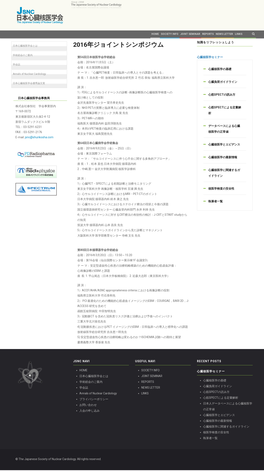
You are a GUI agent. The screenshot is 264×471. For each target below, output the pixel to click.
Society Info (129, 34)
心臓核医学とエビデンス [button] (224, 145)
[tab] (224, 70)
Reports (176, 34)
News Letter (203, 34)
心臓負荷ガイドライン (217, 386)
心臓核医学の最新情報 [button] (222, 158)
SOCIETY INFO (150, 371)
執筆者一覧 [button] (215, 202)
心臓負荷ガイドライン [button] (222, 82)
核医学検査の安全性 (216, 433)
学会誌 (16, 65)
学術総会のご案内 (23, 55)
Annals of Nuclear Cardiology (29, 74)
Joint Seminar (155, 34)
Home (100, 34)
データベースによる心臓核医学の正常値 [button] (224, 129)
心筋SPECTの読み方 (216, 392)
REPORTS (147, 382)
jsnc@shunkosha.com (39, 138)
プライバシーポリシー (93, 400)
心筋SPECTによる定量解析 (220, 398)
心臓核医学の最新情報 (217, 421)
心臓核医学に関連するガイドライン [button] (224, 173)
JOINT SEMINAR (151, 376)
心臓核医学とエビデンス (219, 415)
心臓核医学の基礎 (214, 381)
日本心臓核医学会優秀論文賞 (29, 84)
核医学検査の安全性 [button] (221, 189)
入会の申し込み (89, 411)
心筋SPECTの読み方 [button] (221, 95)
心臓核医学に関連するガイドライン (226, 427)
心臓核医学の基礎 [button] (219, 69)
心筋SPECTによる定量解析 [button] (224, 111)
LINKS (145, 394)
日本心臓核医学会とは (25, 46)
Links (223, 34)
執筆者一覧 (210, 438)
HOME (83, 371)
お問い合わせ (88, 405)
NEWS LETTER (150, 388)
